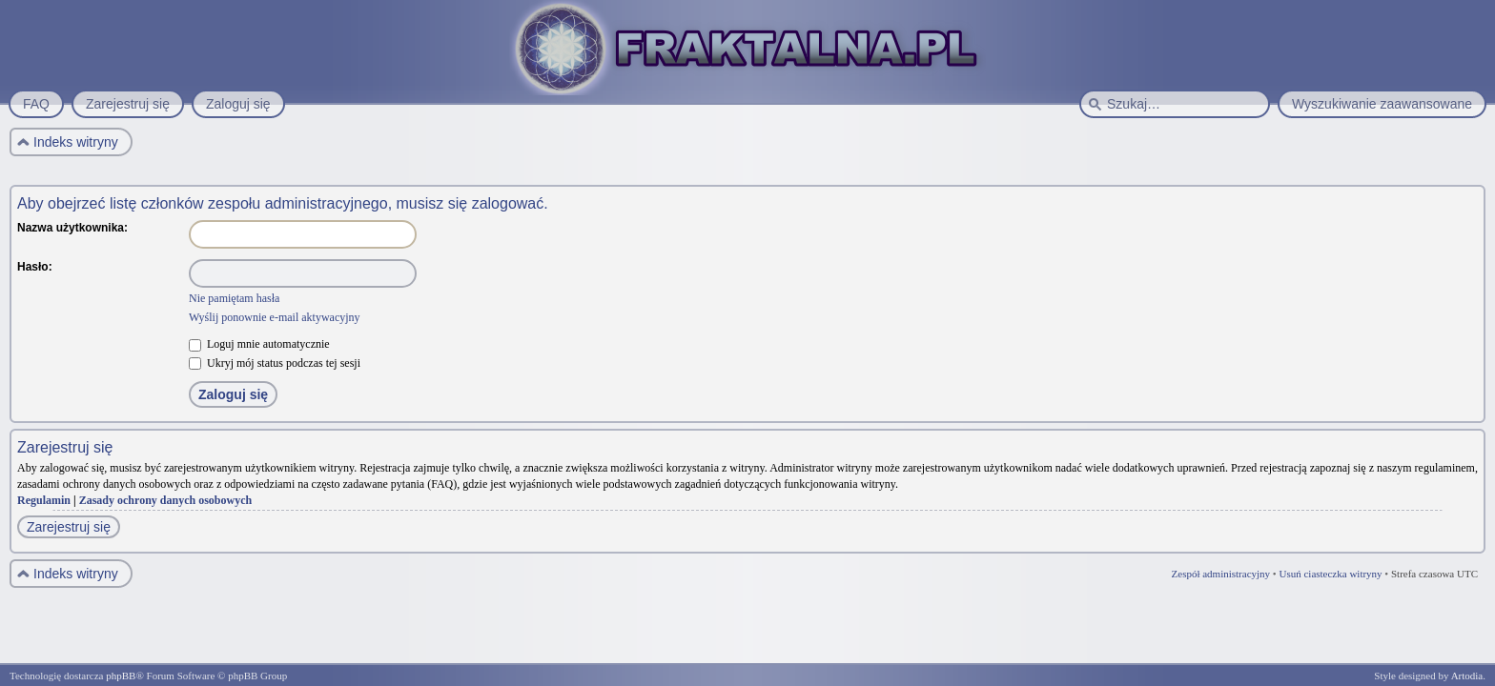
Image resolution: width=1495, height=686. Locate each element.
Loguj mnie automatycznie (259, 344)
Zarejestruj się (69, 527)
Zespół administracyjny (1221, 573)
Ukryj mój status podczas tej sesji (274, 363)
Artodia (1467, 675)
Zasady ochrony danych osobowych (166, 500)
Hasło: (34, 266)
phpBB (120, 675)
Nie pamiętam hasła (234, 298)
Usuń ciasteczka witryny (1330, 573)
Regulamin (44, 500)
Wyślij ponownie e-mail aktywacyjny (274, 317)
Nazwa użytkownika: (72, 227)
